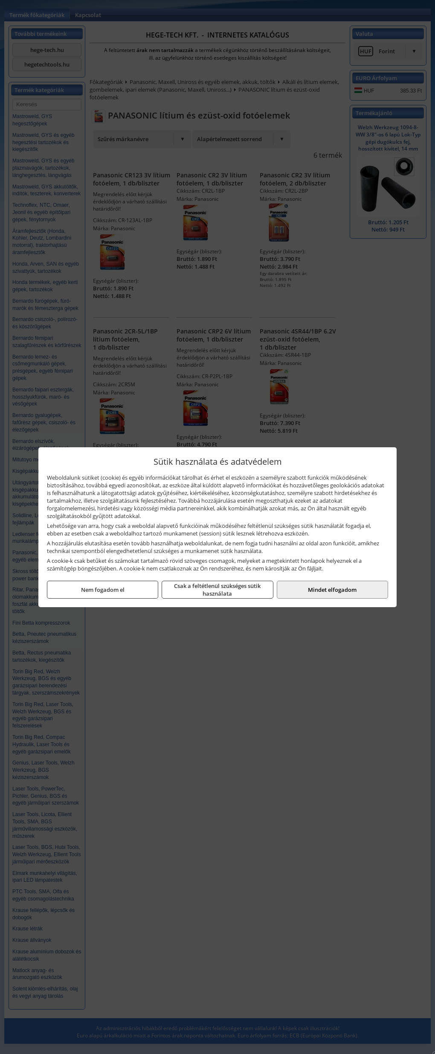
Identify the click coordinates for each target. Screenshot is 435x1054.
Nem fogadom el (103, 590)
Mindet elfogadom (332, 590)
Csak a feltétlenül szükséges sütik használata (217, 589)
